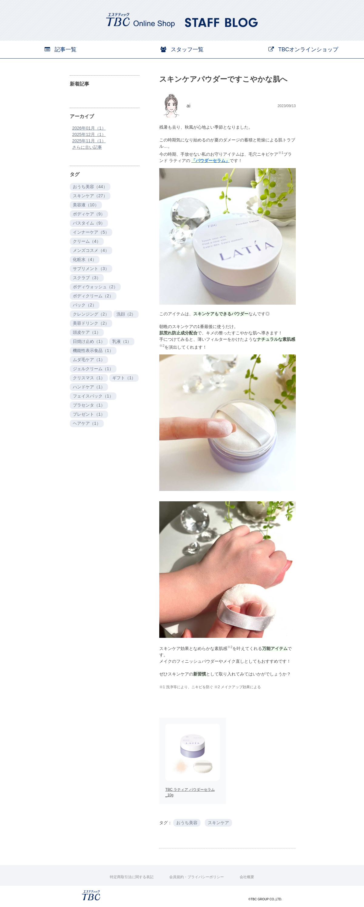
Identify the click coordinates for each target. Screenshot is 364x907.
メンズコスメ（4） (91, 250)
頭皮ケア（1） (87, 332)
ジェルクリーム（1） (93, 368)
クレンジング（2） (91, 314)
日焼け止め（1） (89, 341)
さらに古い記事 (87, 147)
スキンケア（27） (90, 195)
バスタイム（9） (89, 223)
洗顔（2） (126, 314)
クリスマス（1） (89, 377)
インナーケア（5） (91, 232)
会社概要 (247, 877)
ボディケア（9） (89, 214)
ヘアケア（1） (87, 423)
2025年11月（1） (89, 140)
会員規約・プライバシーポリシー (196, 877)
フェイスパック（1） (93, 396)
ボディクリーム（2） (93, 295)
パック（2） (84, 305)
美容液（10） (86, 204)
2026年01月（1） (89, 128)
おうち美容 (186, 822)
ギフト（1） (124, 377)
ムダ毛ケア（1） (89, 359)
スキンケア (218, 822)
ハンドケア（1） (89, 386)
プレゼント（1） (89, 414)
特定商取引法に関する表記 (131, 877)
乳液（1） (122, 341)
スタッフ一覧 (182, 49)
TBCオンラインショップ (303, 49)
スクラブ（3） (87, 277)
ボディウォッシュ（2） (95, 286)
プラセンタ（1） (89, 405)
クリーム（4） (87, 241)
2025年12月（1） (89, 134)
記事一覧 (60, 49)
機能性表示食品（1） (93, 350)
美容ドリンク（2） (91, 323)
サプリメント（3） (91, 268)
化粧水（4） (84, 259)
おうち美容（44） (90, 186)
